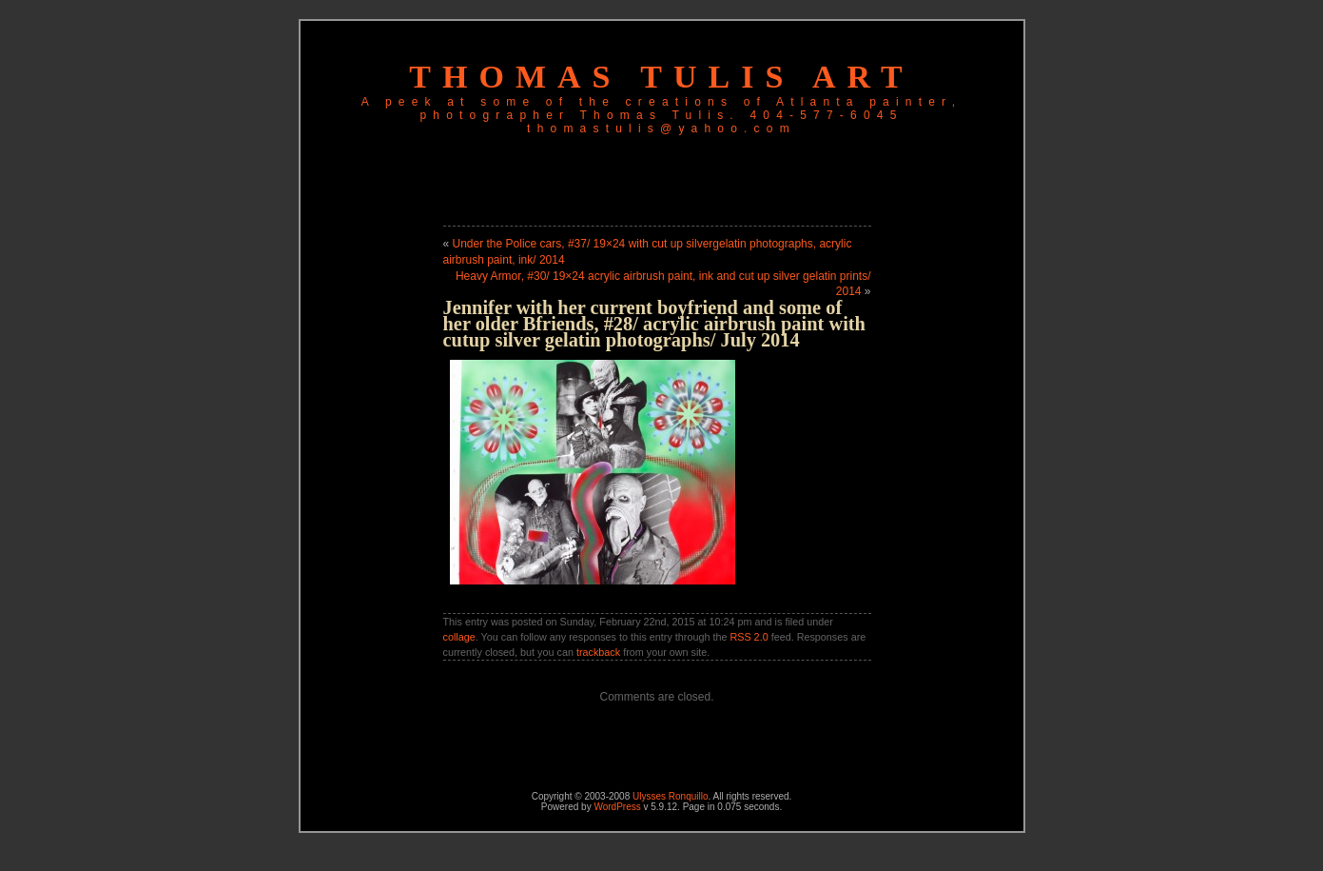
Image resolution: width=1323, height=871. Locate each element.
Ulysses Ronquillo (670, 796)
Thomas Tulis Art (661, 76)
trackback (598, 652)
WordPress (616, 807)
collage (459, 637)
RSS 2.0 (749, 637)
